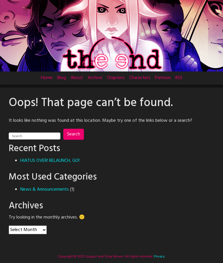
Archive (95, 78)
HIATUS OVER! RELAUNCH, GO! (50, 160)
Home (47, 78)
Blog (61, 78)
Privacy (159, 257)
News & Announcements (44, 189)
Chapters (116, 78)
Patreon (163, 78)
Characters (139, 78)
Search (73, 134)
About (77, 78)
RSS (178, 78)
